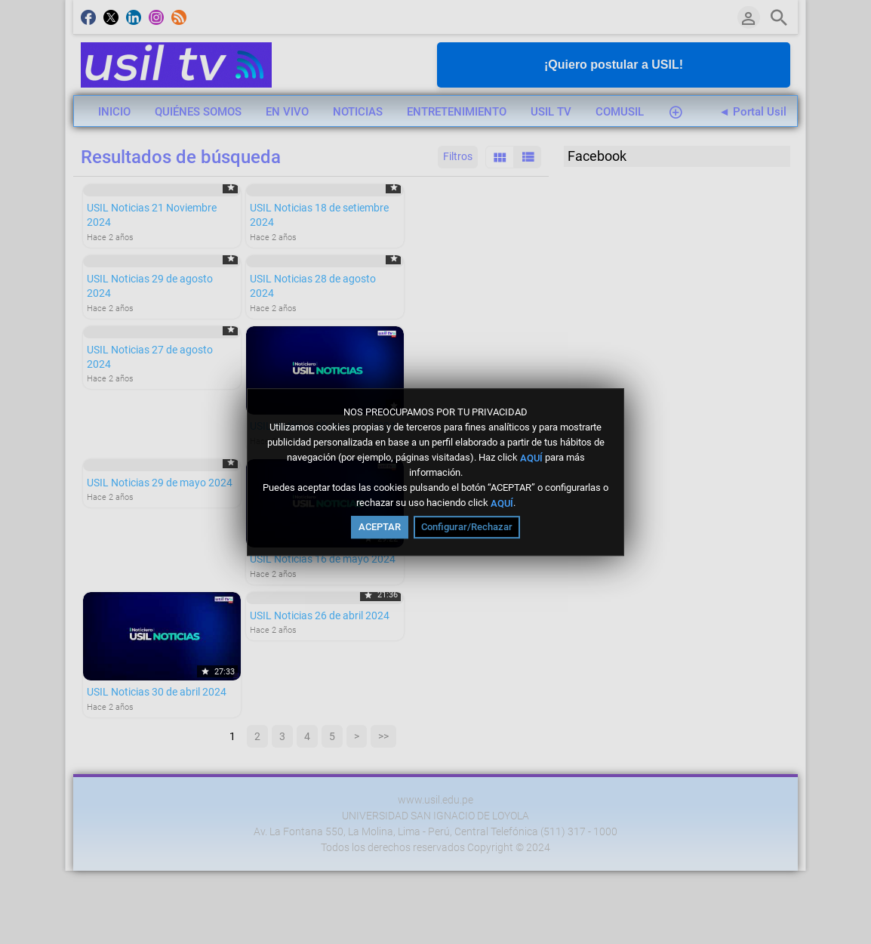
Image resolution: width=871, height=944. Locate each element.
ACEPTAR (380, 526)
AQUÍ (531, 457)
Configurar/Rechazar (466, 526)
